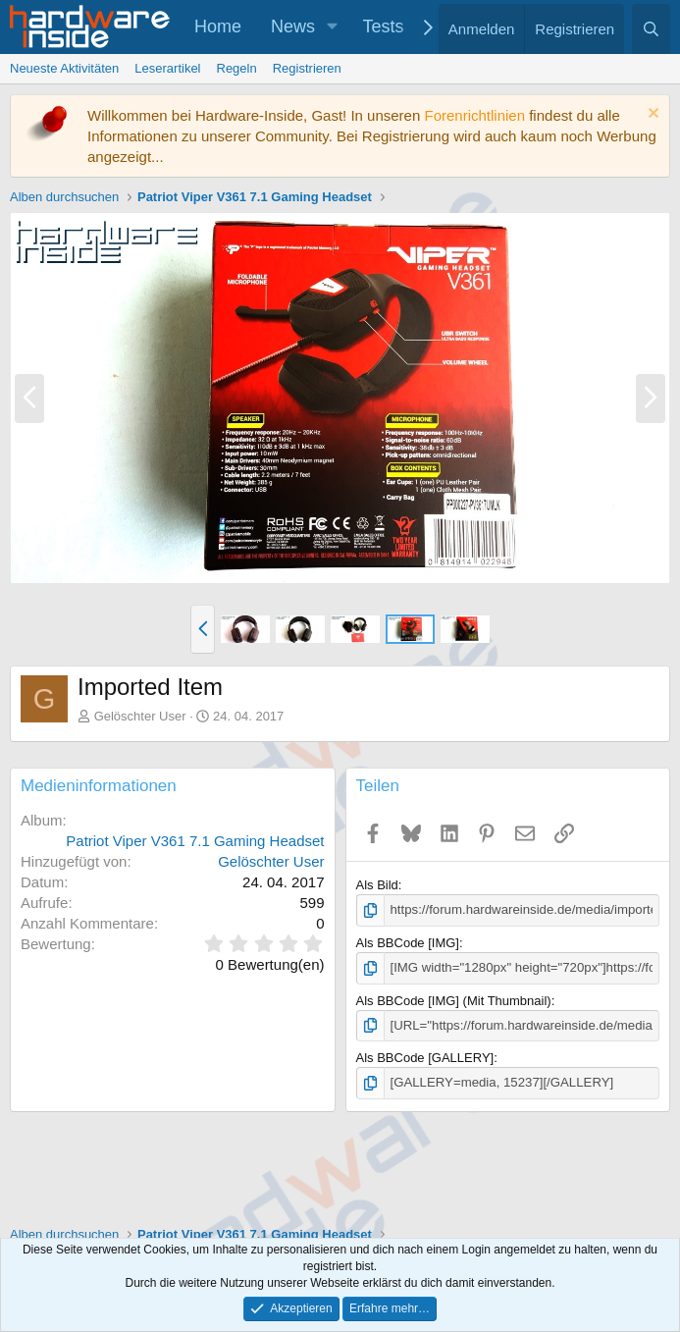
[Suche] (651, 29)
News (293, 26)
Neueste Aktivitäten (64, 68)
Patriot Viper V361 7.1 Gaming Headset (195, 840)
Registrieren (307, 68)
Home (217, 26)
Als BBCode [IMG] (407, 942)
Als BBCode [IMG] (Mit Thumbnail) (453, 999)
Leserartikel (167, 68)
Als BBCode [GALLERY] (425, 1056)
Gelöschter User (140, 716)
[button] (332, 27)
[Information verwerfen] (651, 115)
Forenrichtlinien (474, 115)
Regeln (237, 68)
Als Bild (377, 885)
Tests (383, 26)
